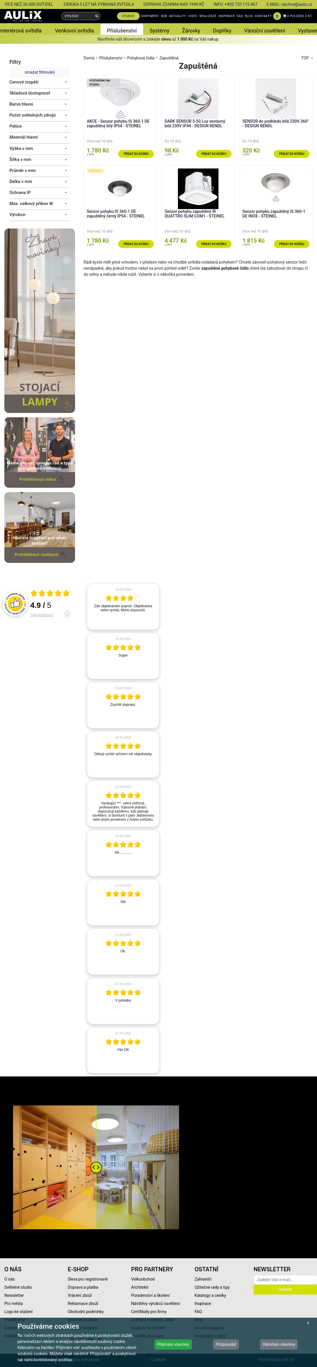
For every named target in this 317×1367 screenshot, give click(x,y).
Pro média (13, 1303)
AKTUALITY (177, 16)
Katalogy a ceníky (210, 1295)
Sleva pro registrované (88, 1279)
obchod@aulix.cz (297, 4)
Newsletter (14, 1295)
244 (41, 615)
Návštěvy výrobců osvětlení (155, 1303)
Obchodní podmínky (86, 1311)
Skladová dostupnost (30, 93)
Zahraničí (202, 1279)
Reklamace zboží (83, 1303)
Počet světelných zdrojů (33, 115)
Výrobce (17, 214)
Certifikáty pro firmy (149, 1311)
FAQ (240, 16)
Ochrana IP (20, 192)
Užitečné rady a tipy (211, 1287)
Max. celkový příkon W (31, 203)
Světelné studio (18, 1287)
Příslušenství (110, 58)
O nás (9, 1279)
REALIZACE (208, 16)
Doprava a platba (83, 1287)
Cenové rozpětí (24, 82)
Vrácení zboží (80, 1295)
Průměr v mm (23, 170)
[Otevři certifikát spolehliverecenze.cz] (50, 594)
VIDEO (192, 16)
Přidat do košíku (136, 153)
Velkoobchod (143, 1279)
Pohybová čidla (140, 58)
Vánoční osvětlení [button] (264, 31)
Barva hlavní (21, 104)
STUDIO (128, 16)
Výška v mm (21, 148)
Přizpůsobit (226, 1344)
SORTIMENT (150, 16)
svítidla (194, 262)
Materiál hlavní (24, 137)
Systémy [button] (159, 31)
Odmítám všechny (279, 1344)
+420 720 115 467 (241, 4)
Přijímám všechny (173, 1344)
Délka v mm (21, 181)
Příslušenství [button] (122, 31)
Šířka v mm (20, 159)
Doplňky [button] (222, 31)
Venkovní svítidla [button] (74, 31)
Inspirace (202, 1303)
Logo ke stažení (18, 1311)
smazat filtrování (39, 72)
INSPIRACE (226, 16)
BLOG (249, 16)
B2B (164, 16)
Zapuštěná (168, 58)
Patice (16, 126)
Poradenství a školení (150, 1295)
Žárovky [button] (191, 31)
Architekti (139, 1287)
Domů (89, 58)
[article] (123, 606)
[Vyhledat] (97, 16)
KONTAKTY (263, 16)
